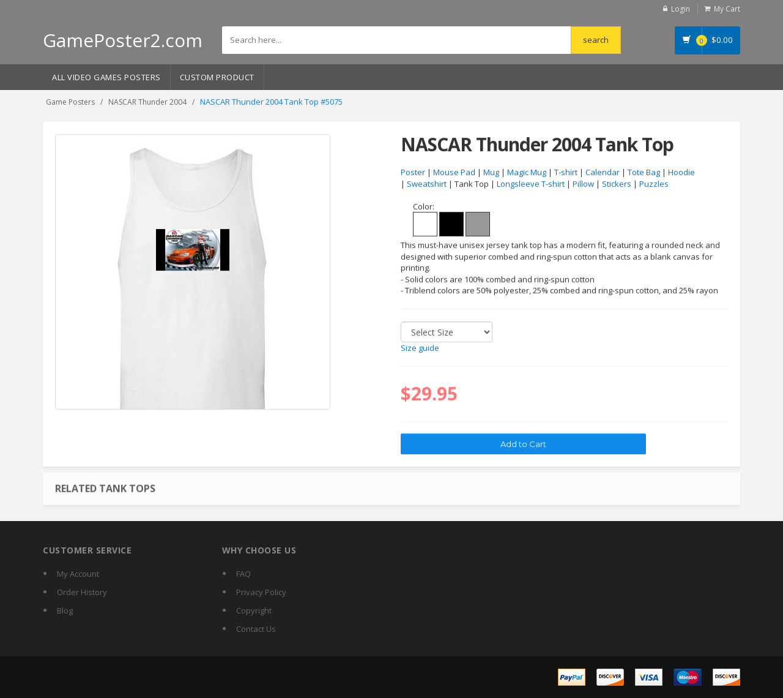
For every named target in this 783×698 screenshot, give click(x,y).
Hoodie (681, 172)
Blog (65, 610)
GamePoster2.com (122, 40)
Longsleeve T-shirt (531, 184)
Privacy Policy (261, 592)
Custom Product (217, 77)
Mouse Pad (454, 172)
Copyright (254, 610)
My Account (78, 573)
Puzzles (654, 184)
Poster (413, 172)
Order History (82, 592)
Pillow (583, 184)
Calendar (602, 172)
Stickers (616, 184)
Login (680, 9)
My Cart (727, 9)
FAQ (243, 573)
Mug (491, 172)
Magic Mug (526, 172)
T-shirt (565, 172)
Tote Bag (644, 172)
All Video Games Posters (106, 77)
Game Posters (70, 102)
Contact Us (256, 628)
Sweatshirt (427, 184)
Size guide (420, 348)
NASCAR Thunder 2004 (147, 102)
